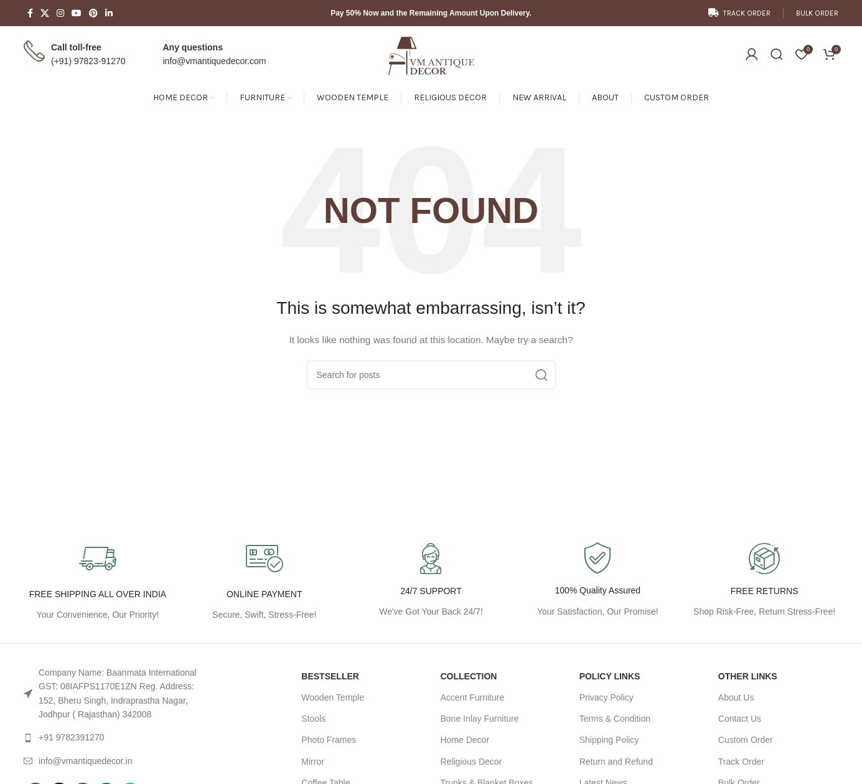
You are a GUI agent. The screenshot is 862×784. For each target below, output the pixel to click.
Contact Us (739, 719)
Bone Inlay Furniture (479, 719)
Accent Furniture (472, 697)
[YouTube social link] (76, 13)
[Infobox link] (597, 580)
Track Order (741, 762)
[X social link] (45, 13)
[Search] (776, 54)
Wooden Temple (332, 697)
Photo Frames (328, 740)
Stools (313, 719)
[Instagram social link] (60, 13)
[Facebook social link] (30, 13)
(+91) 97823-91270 (88, 61)
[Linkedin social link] (108, 13)
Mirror (312, 762)
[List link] (118, 694)
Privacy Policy (606, 697)
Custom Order (745, 740)
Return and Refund (616, 762)
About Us (736, 697)
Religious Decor (471, 762)
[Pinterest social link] (93, 13)
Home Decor (464, 740)
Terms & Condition (614, 719)
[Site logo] (430, 54)
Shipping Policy (609, 740)
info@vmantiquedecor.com (214, 61)
